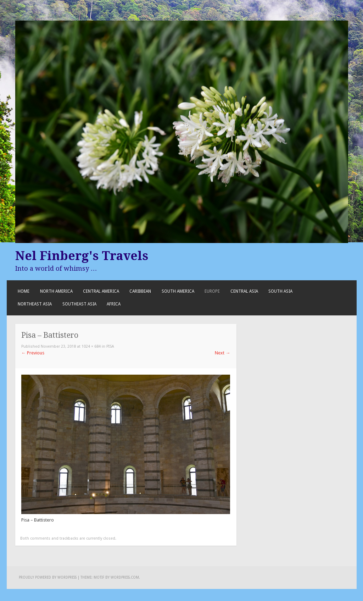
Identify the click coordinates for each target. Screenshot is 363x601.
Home (23, 291)
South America (178, 291)
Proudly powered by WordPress (48, 577)
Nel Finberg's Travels (81, 256)
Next (222, 352)
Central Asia (244, 291)
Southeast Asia (79, 304)
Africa (114, 304)
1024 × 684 (91, 346)
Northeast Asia (35, 304)
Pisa (110, 346)
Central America (101, 291)
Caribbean (140, 291)
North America (56, 291)
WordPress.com (125, 577)
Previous (32, 352)
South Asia (280, 291)
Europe (212, 291)
